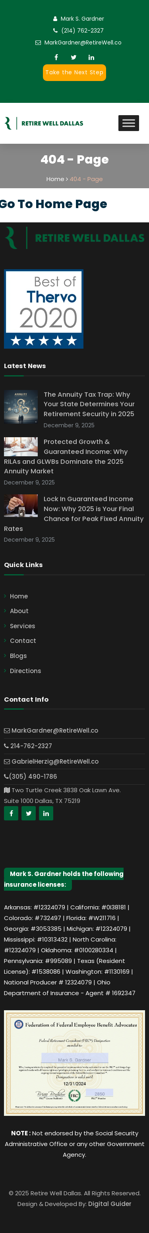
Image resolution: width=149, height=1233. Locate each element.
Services (22, 626)
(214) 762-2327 (82, 31)
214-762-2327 (28, 746)
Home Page (71, 204)
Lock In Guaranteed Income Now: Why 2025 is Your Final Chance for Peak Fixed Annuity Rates (74, 513)
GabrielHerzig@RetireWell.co (51, 761)
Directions (25, 671)
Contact (23, 641)
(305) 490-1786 (30, 776)
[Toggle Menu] (128, 123)
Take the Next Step (74, 72)
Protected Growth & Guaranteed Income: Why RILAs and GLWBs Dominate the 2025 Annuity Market (66, 456)
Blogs (18, 656)
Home (19, 596)
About (19, 611)
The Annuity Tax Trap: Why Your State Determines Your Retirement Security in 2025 (89, 404)
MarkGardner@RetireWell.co (83, 42)
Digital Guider (110, 1204)
